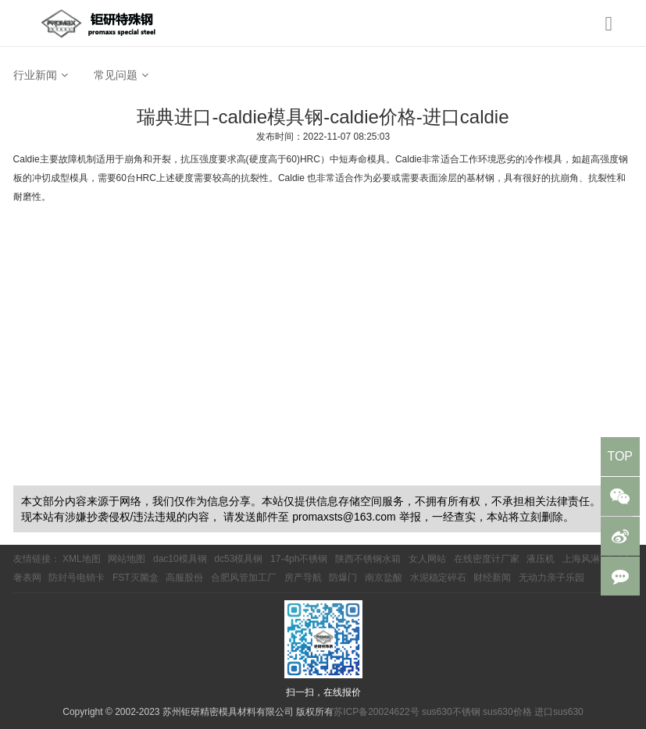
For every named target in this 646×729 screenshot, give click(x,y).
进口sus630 (559, 711)
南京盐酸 (383, 577)
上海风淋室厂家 (595, 558)
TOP (620, 456)
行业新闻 (35, 75)
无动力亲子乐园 (551, 577)
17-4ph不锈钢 (298, 558)
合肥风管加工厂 (244, 577)
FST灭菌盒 (135, 577)
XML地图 (81, 558)
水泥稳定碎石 (438, 577)
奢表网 (27, 577)
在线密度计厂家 (486, 558)
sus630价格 (507, 711)
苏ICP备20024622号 (376, 711)
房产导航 (303, 577)
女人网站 (427, 558)
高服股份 (184, 577)
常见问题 (115, 75)
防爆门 (343, 577)
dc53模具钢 (238, 558)
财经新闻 (492, 577)
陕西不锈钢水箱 (368, 558)
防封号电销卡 (76, 577)
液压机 (540, 558)
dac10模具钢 (180, 558)
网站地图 (126, 558)
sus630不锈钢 (451, 711)
